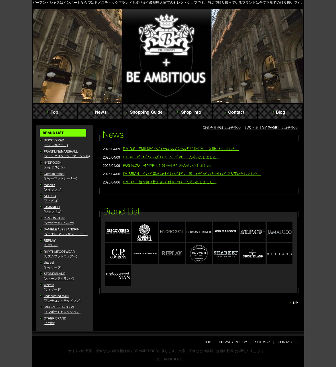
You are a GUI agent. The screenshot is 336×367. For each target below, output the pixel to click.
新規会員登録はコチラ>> (222, 128)
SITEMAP (262, 342)
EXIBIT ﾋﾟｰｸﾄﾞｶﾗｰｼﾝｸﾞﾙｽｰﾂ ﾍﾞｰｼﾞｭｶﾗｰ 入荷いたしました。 (171, 157)
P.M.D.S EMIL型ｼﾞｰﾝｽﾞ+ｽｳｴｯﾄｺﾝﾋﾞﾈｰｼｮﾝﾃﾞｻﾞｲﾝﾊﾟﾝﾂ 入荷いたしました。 (181, 149)
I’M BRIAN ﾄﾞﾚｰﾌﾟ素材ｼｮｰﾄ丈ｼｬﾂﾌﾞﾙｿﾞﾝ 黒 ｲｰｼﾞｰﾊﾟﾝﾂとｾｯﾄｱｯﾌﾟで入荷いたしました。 (192, 174)
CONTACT (285, 342)
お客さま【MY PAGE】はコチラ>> (271, 128)
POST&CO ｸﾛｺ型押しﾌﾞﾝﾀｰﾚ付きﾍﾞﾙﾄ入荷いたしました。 (168, 165)
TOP (209, 342)
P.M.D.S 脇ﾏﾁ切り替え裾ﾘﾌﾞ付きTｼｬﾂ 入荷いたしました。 (169, 182)
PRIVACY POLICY (233, 342)
